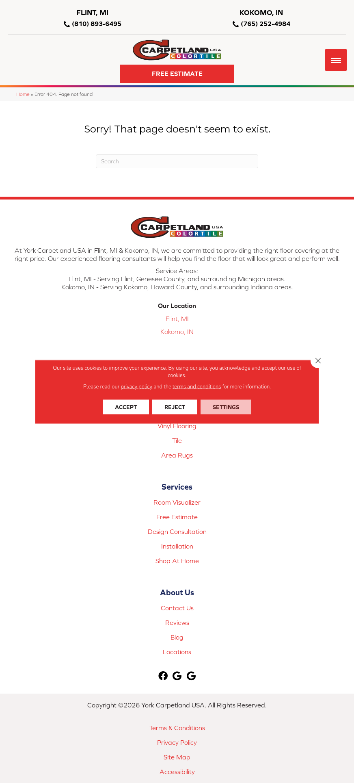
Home (23, 94)
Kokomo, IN (177, 331)
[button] (177, 74)
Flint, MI (177, 318)
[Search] (177, 161)
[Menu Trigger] (336, 60)
